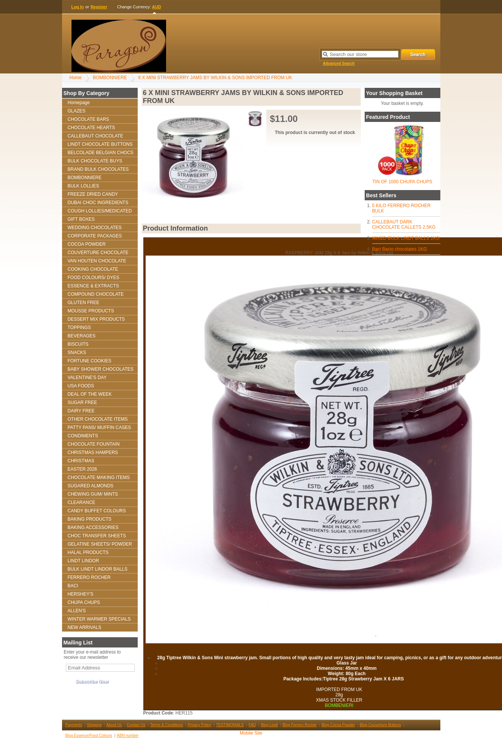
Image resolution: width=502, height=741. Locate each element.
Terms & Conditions (166, 725)
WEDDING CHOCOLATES (95, 227)
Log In (77, 7)
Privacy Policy (199, 725)
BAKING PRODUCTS (90, 519)
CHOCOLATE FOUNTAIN (94, 444)
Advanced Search (339, 63)
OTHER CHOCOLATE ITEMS (98, 419)
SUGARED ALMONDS (90, 485)
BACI (73, 585)
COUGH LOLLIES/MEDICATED (100, 211)
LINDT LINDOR (83, 560)
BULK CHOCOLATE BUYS (95, 161)
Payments (73, 725)
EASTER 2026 (82, 469)
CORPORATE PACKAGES (95, 236)
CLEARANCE (81, 502)
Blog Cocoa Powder (338, 725)
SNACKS (77, 352)
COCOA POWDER (87, 244)
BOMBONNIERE (110, 77)
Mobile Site (251, 733)
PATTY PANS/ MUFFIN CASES (99, 427)
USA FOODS (81, 385)
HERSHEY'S (80, 594)
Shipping (94, 725)
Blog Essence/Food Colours (88, 735)
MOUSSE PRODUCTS (91, 311)
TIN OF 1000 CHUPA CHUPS (402, 181)
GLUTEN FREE (83, 302)
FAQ (252, 725)
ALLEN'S (77, 610)
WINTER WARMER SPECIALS (99, 619)
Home (76, 77)
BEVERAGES (82, 336)
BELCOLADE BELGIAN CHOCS (101, 152)
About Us (114, 725)
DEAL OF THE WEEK (90, 394)
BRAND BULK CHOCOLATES (98, 169)
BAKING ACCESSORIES (93, 527)
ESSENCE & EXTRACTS (93, 286)
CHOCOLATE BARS (88, 119)
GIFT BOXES (81, 219)
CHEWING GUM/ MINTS (93, 494)
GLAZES (76, 111)
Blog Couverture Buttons (380, 725)
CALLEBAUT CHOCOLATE (95, 136)
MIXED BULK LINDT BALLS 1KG (406, 238)
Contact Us (136, 725)
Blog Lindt (269, 725)
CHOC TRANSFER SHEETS (97, 535)
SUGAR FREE (82, 402)
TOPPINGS (79, 327)
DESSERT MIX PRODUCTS (96, 319)
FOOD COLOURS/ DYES (94, 277)
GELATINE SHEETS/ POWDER (100, 544)
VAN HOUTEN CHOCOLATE (97, 261)
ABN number (127, 735)
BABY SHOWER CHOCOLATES (101, 369)
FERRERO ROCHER (89, 577)
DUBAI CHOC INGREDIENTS (98, 202)
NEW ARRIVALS (84, 627)
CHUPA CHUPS (84, 602)
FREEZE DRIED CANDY (93, 194)
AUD (156, 7)
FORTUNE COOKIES (90, 360)
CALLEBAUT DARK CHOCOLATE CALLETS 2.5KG (404, 224)
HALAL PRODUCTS (88, 552)
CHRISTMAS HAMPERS (93, 452)
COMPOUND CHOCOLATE (96, 294)
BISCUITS (78, 344)
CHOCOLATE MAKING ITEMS (99, 477)
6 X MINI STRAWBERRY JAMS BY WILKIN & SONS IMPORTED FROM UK (215, 77)
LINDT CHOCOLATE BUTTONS (100, 144)
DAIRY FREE (81, 410)
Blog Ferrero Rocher (300, 725)
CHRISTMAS (81, 460)
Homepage (79, 102)
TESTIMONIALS (230, 725)
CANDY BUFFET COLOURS (97, 510)
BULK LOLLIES (83, 186)
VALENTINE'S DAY (87, 377)
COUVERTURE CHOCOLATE (98, 252)
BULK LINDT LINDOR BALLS (98, 569)
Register (98, 7)
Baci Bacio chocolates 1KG (399, 249)
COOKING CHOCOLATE (93, 269)
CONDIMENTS (83, 435)
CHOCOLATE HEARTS (91, 127)
